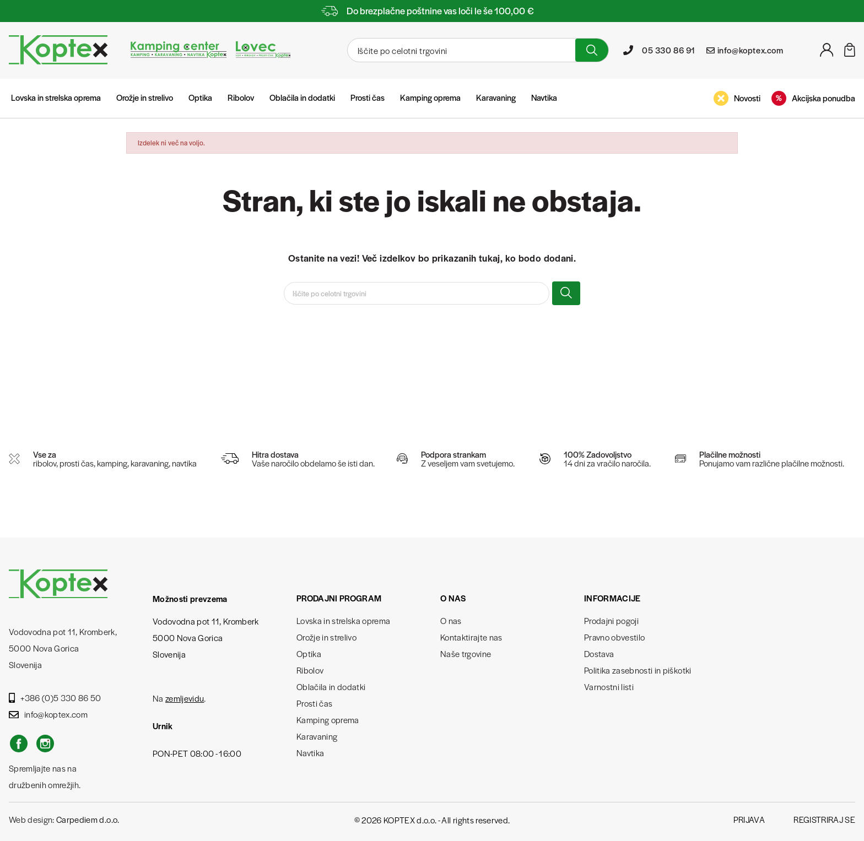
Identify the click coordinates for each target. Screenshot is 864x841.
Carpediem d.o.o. (87, 819)
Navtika (544, 97)
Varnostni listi (609, 686)
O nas (451, 620)
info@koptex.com (48, 714)
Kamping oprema (430, 97)
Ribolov (241, 97)
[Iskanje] (460, 50)
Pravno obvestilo (614, 637)
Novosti (737, 98)
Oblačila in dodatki (302, 97)
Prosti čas (367, 97)
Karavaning (496, 97)
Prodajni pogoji (611, 620)
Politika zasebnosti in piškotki (638, 670)
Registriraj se (824, 819)
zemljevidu (184, 698)
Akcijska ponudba (813, 98)
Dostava (599, 653)
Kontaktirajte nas (471, 637)
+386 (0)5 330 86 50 (55, 697)
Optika (200, 97)
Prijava (749, 819)
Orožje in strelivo (144, 97)
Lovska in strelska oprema (56, 97)
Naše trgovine (465, 653)
